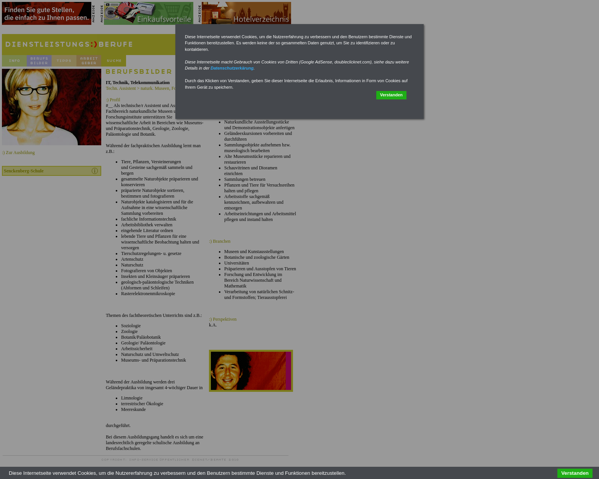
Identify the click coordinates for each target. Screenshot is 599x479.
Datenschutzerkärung (231, 68)
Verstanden (391, 95)
